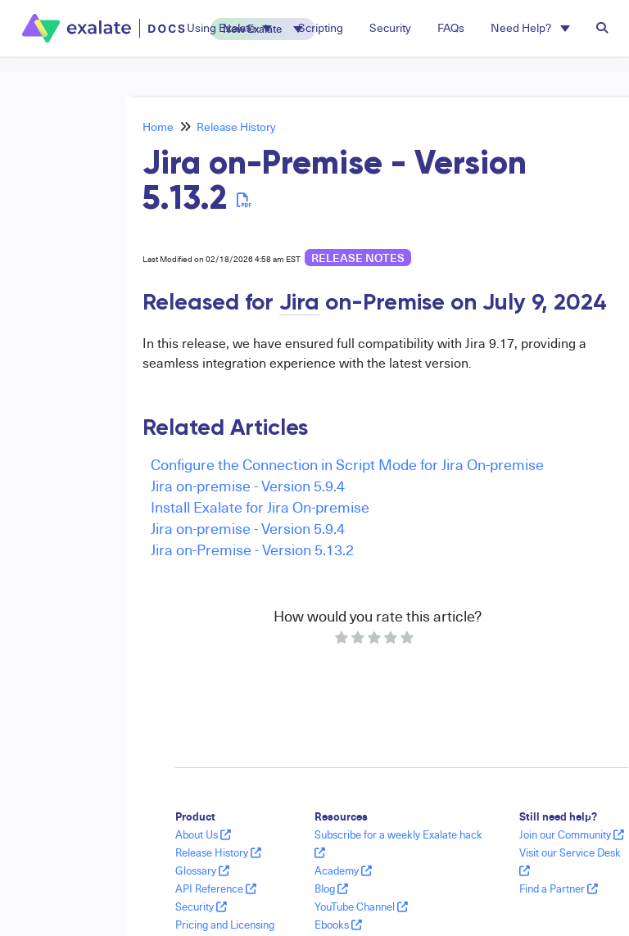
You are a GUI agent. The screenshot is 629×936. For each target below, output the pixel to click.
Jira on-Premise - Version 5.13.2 (252, 549)
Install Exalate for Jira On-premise (260, 506)
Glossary (202, 870)
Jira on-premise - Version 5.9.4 (248, 485)
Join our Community (571, 834)
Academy (343, 870)
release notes (358, 257)
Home (158, 126)
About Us (203, 834)
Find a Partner (558, 888)
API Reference (215, 888)
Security (201, 906)
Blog (331, 888)
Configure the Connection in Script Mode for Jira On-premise (347, 464)
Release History (236, 126)
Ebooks (338, 924)
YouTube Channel (361, 906)
